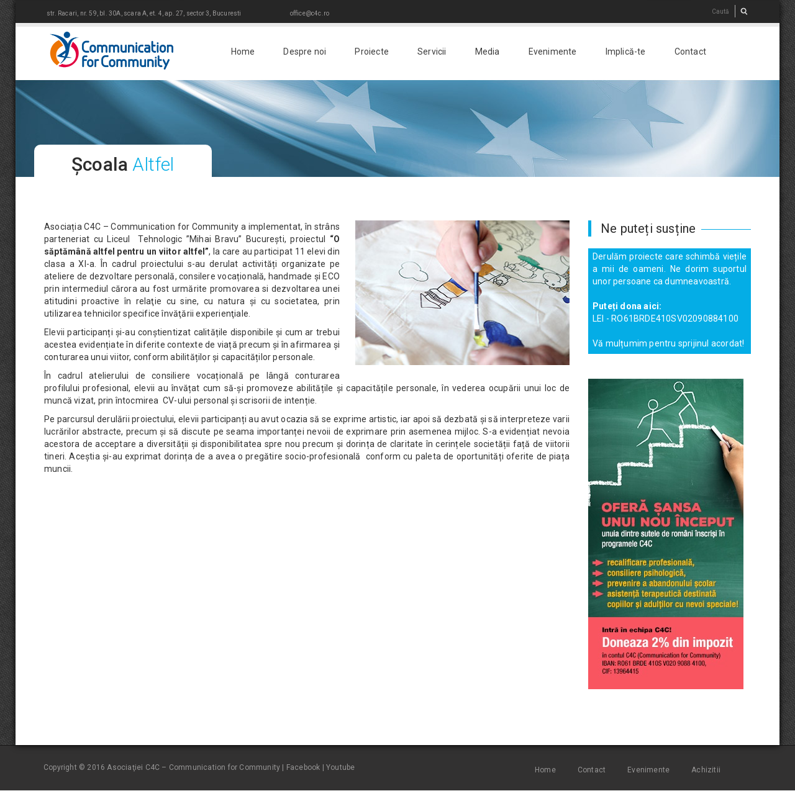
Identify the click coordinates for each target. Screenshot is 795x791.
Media (487, 51)
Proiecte (372, 51)
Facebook (303, 767)
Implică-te (626, 51)
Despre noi (304, 51)
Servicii (432, 51)
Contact (690, 51)
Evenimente (553, 51)
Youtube (340, 767)
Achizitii (705, 770)
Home (243, 51)
